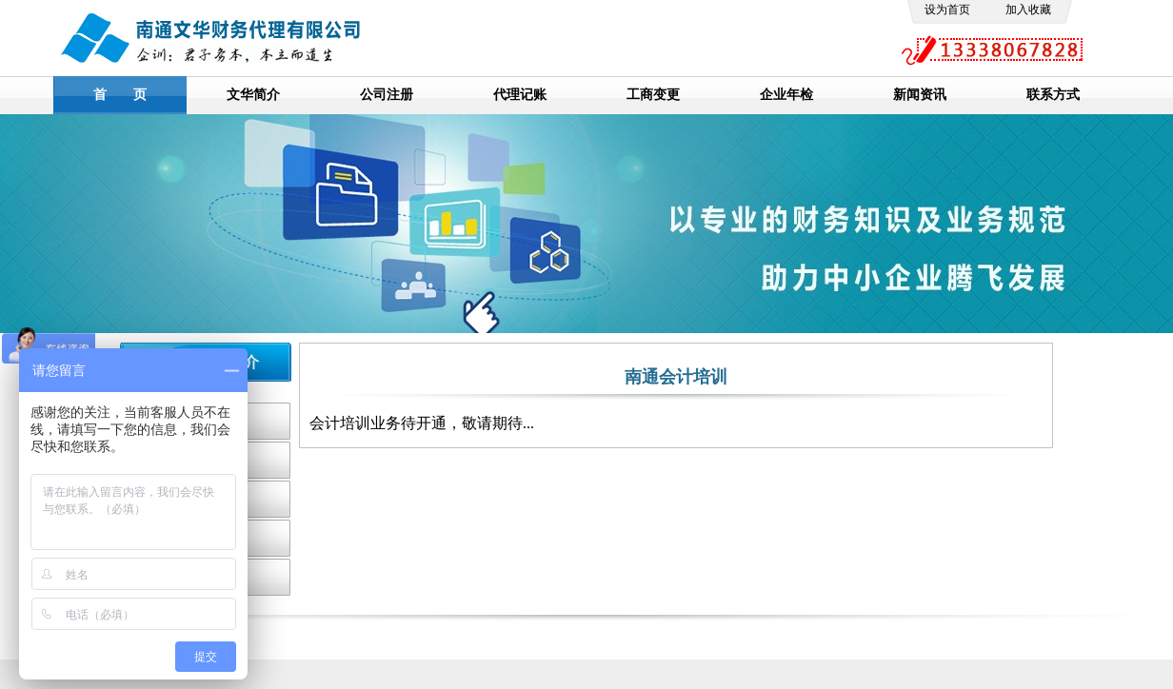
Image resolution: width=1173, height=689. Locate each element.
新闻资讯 (919, 95)
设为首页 (947, 9)
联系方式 (1053, 95)
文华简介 (253, 95)
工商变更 (653, 95)
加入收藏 (1028, 9)
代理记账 (520, 95)
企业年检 (786, 95)
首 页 (120, 95)
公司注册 (386, 95)
